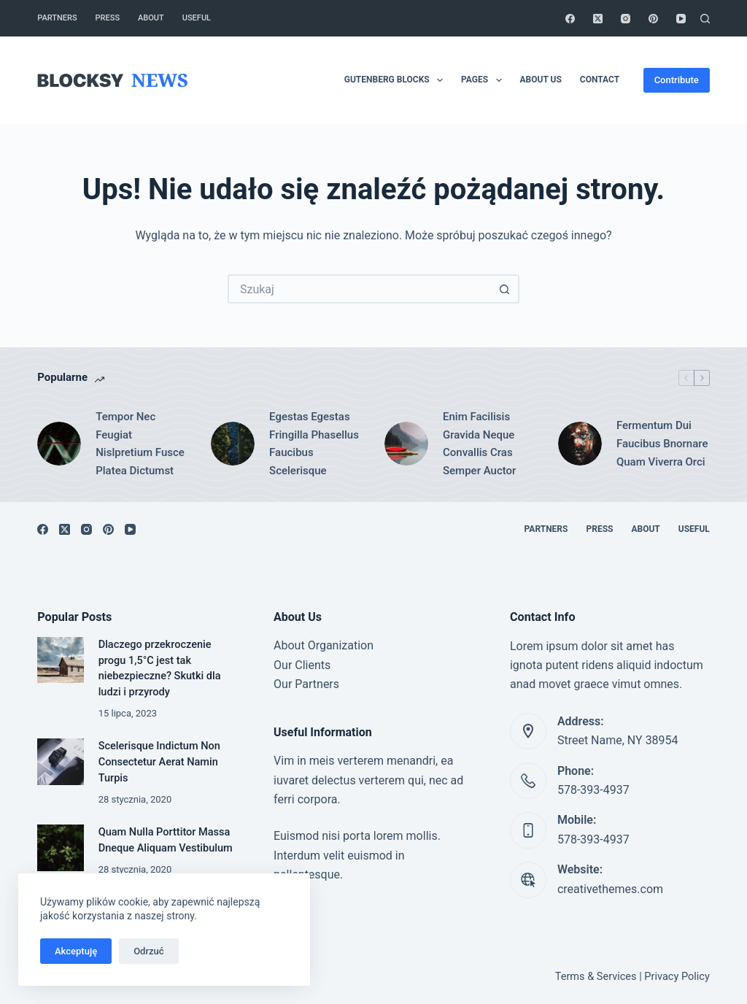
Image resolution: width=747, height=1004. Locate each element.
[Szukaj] (705, 18)
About (151, 18)
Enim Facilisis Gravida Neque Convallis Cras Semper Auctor (479, 443)
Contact (599, 79)
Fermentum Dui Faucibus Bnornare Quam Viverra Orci (662, 443)
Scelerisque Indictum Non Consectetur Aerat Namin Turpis (159, 762)
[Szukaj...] (359, 289)
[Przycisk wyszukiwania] (504, 289)
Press (108, 18)
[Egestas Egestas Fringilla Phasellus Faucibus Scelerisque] (233, 444)
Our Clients (302, 665)
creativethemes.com (610, 889)
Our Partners (306, 684)
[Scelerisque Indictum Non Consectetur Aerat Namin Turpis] (60, 761)
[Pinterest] (653, 18)
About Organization (324, 645)
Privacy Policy (676, 976)
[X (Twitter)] (598, 18)
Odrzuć (148, 951)
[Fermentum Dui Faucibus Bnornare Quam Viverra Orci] (580, 444)
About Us (541, 79)
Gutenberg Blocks (396, 80)
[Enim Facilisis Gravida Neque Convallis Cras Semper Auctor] (406, 444)
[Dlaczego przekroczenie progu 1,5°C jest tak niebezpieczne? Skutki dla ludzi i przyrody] (60, 660)
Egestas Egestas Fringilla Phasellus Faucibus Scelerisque (314, 443)
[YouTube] (681, 18)
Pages (484, 80)
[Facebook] (570, 18)
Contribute (676, 79)
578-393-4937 (593, 790)
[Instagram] (625, 18)
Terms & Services (596, 976)
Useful (196, 18)
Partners (57, 18)
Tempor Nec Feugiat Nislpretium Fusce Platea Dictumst (140, 443)
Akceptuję (76, 951)
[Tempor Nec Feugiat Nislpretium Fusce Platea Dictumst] (59, 444)
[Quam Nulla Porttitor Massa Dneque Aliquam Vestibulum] (60, 847)
